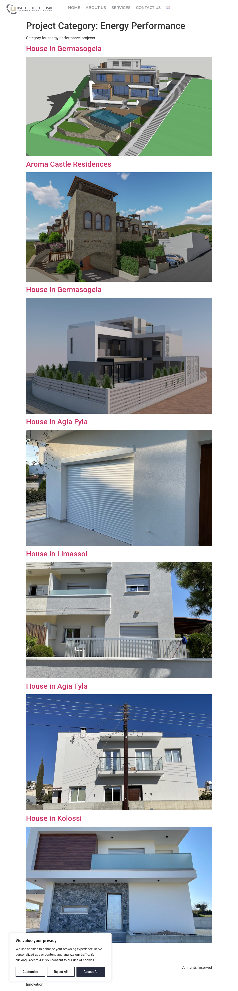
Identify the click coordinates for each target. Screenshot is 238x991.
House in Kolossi (54, 818)
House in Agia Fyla (57, 421)
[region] (60, 957)
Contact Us (148, 6)
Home (74, 6)
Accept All (90, 972)
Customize (30, 972)
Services (121, 6)
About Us (96, 6)
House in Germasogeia (64, 48)
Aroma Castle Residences (68, 164)
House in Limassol (56, 553)
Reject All (61, 972)
